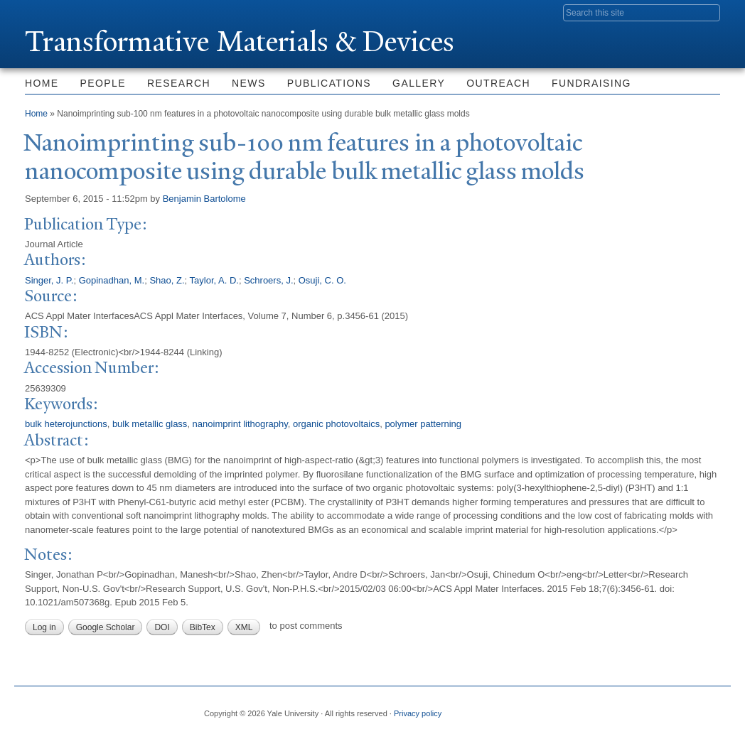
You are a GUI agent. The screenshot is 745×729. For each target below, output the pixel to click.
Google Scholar (105, 627)
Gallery (418, 83)
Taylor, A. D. (214, 280)
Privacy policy (417, 713)
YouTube (708, 707)
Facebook (570, 707)
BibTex (202, 627)
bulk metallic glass (150, 423)
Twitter (604, 707)
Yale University (64, 12)
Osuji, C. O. (322, 280)
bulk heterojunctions (66, 423)
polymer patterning (423, 423)
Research (178, 83)
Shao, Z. (166, 280)
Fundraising (591, 83)
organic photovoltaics (336, 423)
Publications (329, 83)
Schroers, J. (268, 280)
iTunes (673, 707)
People (103, 83)
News (249, 83)
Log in (44, 627)
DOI (161, 627)
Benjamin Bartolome (204, 198)
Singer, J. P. (49, 280)
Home (42, 83)
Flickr (639, 707)
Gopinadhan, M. (112, 280)
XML (244, 627)
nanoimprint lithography (240, 423)
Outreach (498, 83)
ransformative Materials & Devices (239, 41)
